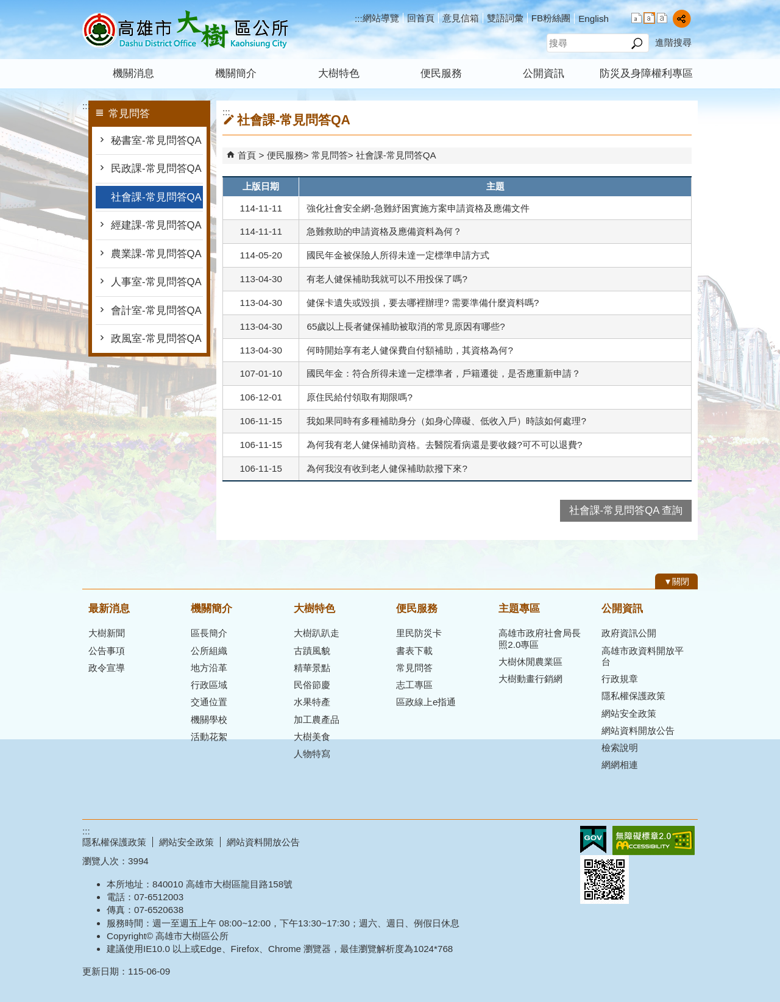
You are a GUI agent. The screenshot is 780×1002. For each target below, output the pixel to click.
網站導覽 (381, 18)
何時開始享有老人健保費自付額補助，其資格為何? (409, 350)
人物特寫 (312, 753)
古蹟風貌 (312, 650)
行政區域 (209, 685)
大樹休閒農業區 (530, 661)
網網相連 (619, 764)
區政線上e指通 (426, 702)
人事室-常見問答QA (156, 282)
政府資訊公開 (628, 633)
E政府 (593, 839)
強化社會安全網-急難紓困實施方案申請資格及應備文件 (418, 208)
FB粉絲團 (550, 18)
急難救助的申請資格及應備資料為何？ (384, 231)
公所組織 (209, 650)
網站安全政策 (628, 713)
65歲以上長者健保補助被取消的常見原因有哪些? (406, 326)
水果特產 (312, 702)
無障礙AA (653, 840)
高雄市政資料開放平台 (642, 656)
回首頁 (420, 18)
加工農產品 (316, 719)
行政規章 (619, 678)
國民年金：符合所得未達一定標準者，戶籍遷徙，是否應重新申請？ (444, 373)
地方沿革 (209, 668)
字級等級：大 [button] (662, 18)
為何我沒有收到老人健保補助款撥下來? (387, 468)
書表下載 (414, 650)
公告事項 (106, 650)
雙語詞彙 (505, 18)
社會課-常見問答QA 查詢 (625, 510)
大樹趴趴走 (316, 633)
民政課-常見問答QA (156, 168)
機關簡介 (236, 73)
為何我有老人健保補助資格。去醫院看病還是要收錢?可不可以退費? (444, 444)
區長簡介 (209, 633)
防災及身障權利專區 (646, 73)
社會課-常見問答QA (156, 197)
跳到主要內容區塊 (6, 6)
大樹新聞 (106, 633)
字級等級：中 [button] (649, 18)
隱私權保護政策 (633, 696)
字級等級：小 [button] (636, 18)
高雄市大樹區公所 (185, 29)
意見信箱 (460, 18)
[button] (636, 43)
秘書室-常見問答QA (156, 140)
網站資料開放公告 (638, 730)
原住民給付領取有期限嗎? (359, 397)
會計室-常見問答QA (156, 310)
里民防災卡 (419, 633)
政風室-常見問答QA (156, 338)
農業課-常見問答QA (156, 254)
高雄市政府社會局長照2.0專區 (539, 638)
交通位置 (209, 702)
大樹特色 (339, 73)
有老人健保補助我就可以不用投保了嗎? (387, 279)
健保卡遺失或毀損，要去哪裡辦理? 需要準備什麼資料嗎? (423, 302)
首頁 (247, 155)
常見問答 (329, 155)
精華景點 (312, 668)
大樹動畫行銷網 (530, 678)
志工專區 (414, 685)
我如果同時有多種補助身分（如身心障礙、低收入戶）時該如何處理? (446, 421)
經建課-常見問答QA (156, 225)
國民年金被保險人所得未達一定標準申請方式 (398, 255)
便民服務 (441, 73)
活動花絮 (209, 736)
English (593, 18)
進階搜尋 (673, 42)
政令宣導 (106, 668)
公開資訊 (543, 73)
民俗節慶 (312, 685)
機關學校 (209, 719)
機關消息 (133, 73)
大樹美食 (312, 736)
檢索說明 (619, 747)
